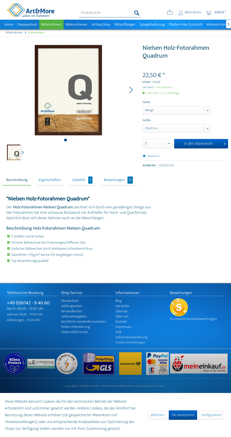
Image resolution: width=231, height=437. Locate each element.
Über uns (122, 316)
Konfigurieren (211, 415)
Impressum (124, 326)
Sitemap (121, 311)
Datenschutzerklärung (132, 337)
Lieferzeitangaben (74, 316)
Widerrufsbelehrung (75, 326)
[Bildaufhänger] (125, 24)
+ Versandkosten (163, 87)
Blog (119, 300)
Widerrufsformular (74, 332)
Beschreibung (17, 180)
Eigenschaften (50, 180)
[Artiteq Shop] (101, 24)
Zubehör (82, 180)
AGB (118, 332)
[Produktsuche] (110, 12)
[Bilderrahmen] (51, 24)
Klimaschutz (70, 300)
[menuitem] (110, 12)
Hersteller (123, 306)
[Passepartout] (27, 24)
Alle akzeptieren (182, 415)
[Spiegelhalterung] (152, 24)
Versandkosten (71, 311)
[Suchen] (136, 12)
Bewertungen (118, 180)
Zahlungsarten (71, 306)
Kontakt (121, 321)
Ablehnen (157, 415)
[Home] (8, 24)
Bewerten (151, 156)
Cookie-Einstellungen (131, 342)
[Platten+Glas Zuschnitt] (186, 24)
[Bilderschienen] (77, 24)
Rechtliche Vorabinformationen (83, 321)
